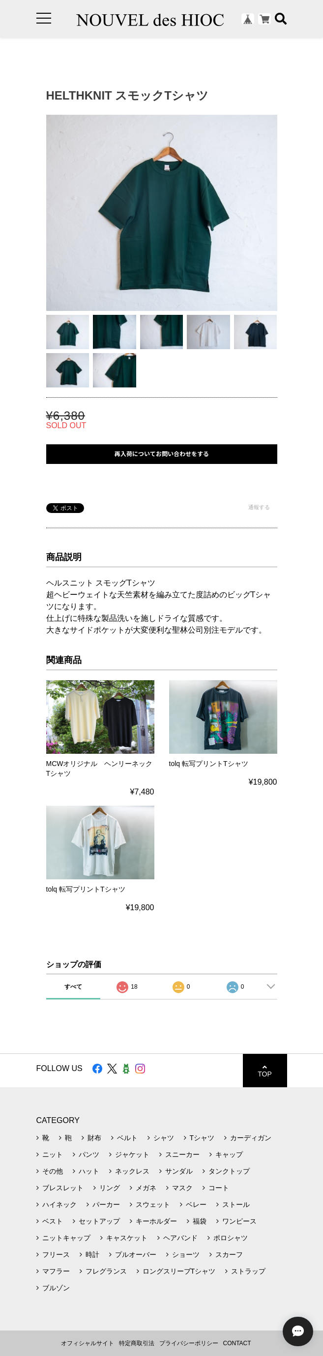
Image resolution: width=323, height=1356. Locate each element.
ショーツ (186, 1254)
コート (218, 1188)
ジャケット (132, 1154)
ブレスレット (63, 1188)
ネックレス (132, 1171)
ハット (89, 1171)
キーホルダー (156, 1221)
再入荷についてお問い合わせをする (162, 454)
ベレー (196, 1204)
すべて (73, 986)
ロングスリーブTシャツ (179, 1271)
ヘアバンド (180, 1238)
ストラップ (248, 1271)
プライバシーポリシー (188, 1343)
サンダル (179, 1171)
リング (109, 1188)
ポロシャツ (230, 1238)
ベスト (52, 1221)
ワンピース (239, 1221)
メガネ (146, 1188)
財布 (94, 1138)
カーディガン (250, 1138)
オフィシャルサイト (87, 1343)
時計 (92, 1254)
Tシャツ (202, 1138)
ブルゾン (56, 1288)
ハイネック (59, 1204)
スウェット (153, 1204)
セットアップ (99, 1221)
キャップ (229, 1154)
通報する (259, 507)
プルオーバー (135, 1254)
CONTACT (237, 1343)
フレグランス (106, 1271)
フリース (56, 1254)
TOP (265, 1071)
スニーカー (182, 1154)
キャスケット (126, 1238)
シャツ (163, 1138)
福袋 (199, 1221)
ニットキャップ (66, 1238)
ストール (236, 1204)
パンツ (89, 1154)
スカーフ (229, 1254)
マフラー (56, 1271)
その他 (52, 1171)
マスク (182, 1188)
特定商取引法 (136, 1343)
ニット (52, 1154)
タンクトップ (229, 1171)
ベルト (127, 1138)
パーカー (106, 1204)
